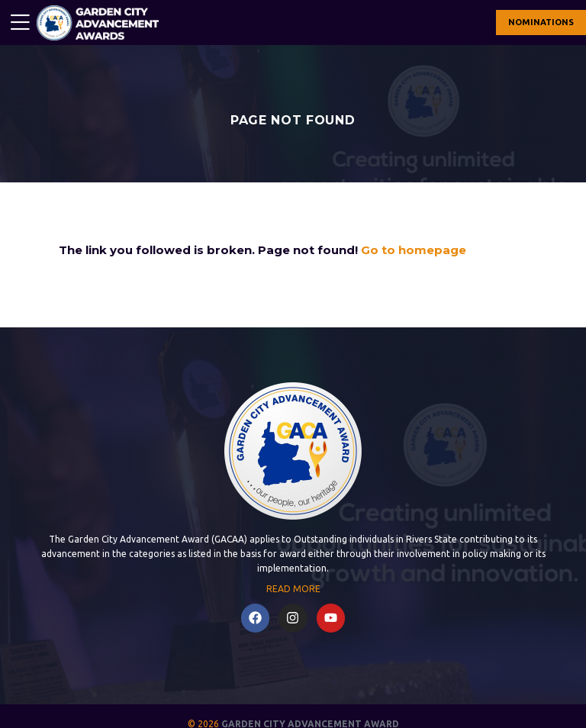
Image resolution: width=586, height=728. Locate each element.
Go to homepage (413, 250)
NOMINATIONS (541, 22)
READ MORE (293, 589)
